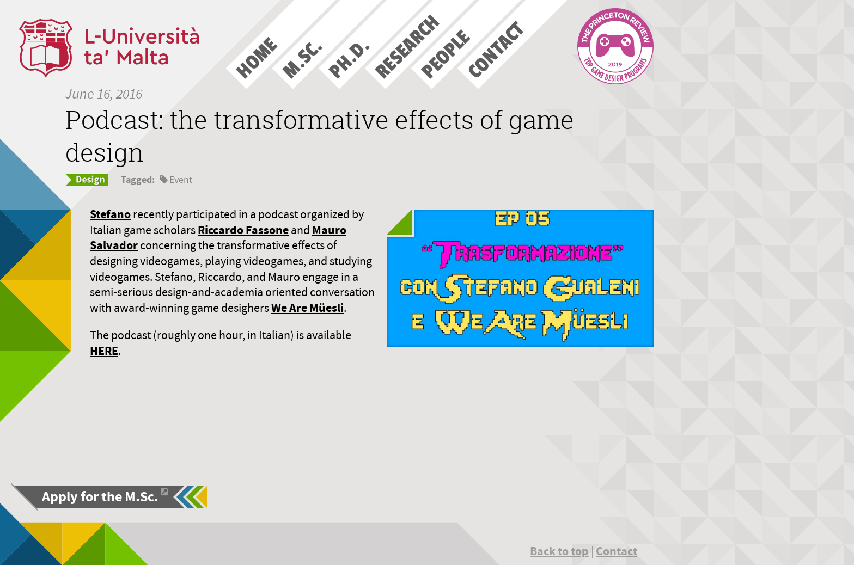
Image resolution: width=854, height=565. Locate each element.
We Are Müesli (307, 308)
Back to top (559, 551)
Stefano (110, 214)
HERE (104, 351)
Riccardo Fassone (243, 230)
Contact (616, 551)
